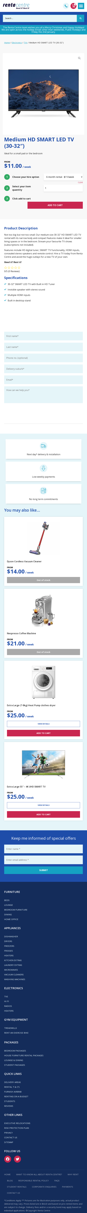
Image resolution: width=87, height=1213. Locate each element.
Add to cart (63, 199)
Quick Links (13, 1068)
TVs (25, 42)
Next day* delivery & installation (43, 449)
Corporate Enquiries (44, 1181)
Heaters (9, 950)
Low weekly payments (43, 471)
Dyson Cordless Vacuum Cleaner (24, 556)
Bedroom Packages (15, 1045)
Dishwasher (11, 931)
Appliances (12, 923)
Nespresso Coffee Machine (21, 627)
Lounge (8, 899)
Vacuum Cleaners (14, 969)
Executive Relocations (17, 1117)
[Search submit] (80, 18)
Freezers (9, 940)
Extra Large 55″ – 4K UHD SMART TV (26, 781)
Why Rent (73, 1169)
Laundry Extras (13, 959)
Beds (6, 894)
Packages (11, 1037)
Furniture (12, 886)
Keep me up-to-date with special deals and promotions (33, 402)
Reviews (8, 1100)
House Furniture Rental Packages (23, 1050)
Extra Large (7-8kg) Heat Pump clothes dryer (31, 700)
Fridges (8, 945)
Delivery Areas (12, 1076)
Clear (80, 182)
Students (9, 1095)
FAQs (56, 1175)
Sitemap (8, 1136)
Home (7, 42)
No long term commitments (43, 493)
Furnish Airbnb (13, 1086)
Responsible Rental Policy (33, 1175)
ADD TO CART (43, 727)
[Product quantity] (63, 188)
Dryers (8, 935)
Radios (8, 1000)
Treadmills (10, 1022)
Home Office (11, 913)
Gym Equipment (16, 1014)
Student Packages (14, 1059)
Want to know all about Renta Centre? (39, 1169)
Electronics (17, 42)
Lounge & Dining (13, 1054)
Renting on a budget (16, 1091)
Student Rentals (16, 1181)
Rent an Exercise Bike (16, 1027)
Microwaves (11, 964)
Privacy (8, 1127)
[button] (81, 6)
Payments (67, 1181)
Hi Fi (6, 995)
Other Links (13, 1109)
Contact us (10, 1132)
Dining (8, 909)
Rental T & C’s (12, 1081)
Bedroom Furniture (15, 904)
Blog (10, 1175)
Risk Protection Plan (16, 1122)
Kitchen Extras (13, 954)
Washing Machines (14, 973)
